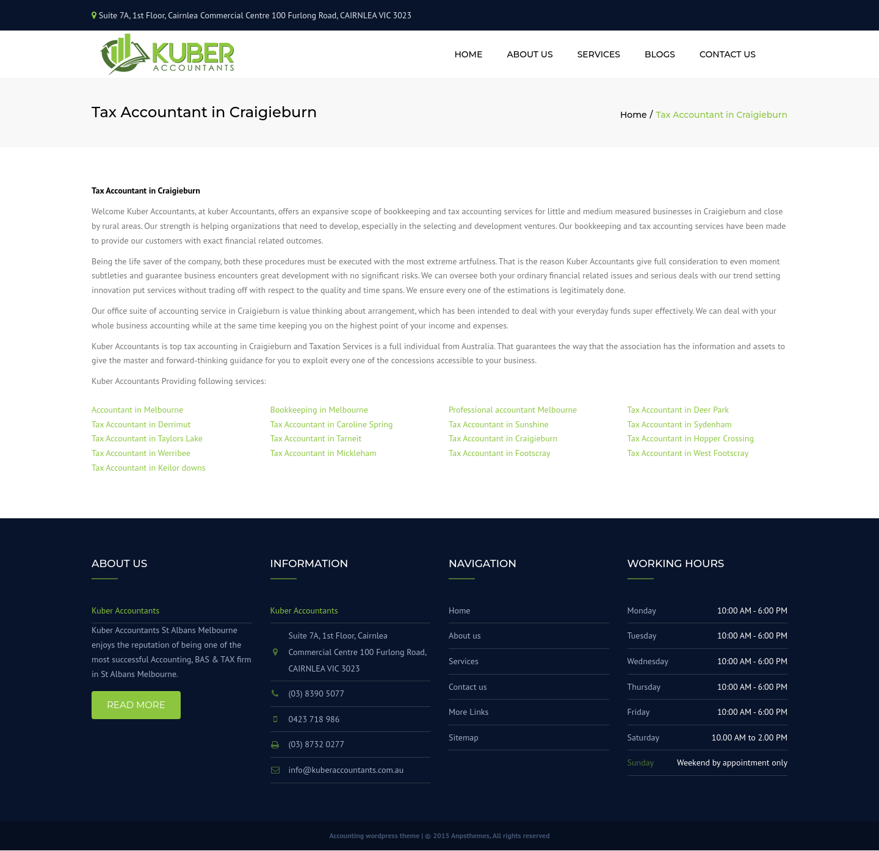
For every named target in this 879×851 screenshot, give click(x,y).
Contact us (728, 54)
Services (598, 54)
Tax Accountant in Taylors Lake (147, 438)
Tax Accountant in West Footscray (688, 453)
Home (468, 54)
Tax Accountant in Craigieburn (503, 438)
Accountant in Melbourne (137, 410)
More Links (468, 712)
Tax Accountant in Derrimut (141, 424)
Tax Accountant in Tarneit (316, 438)
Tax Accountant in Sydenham (680, 424)
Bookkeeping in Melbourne (319, 410)
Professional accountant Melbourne (513, 410)
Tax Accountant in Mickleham (323, 453)
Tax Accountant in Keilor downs (149, 468)
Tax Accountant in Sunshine (499, 424)
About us (529, 54)
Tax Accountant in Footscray (499, 453)
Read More (136, 705)
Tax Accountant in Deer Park (678, 410)
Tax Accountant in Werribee (141, 453)
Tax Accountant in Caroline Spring (331, 424)
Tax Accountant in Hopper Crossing (691, 438)
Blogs (660, 54)
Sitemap (464, 738)
